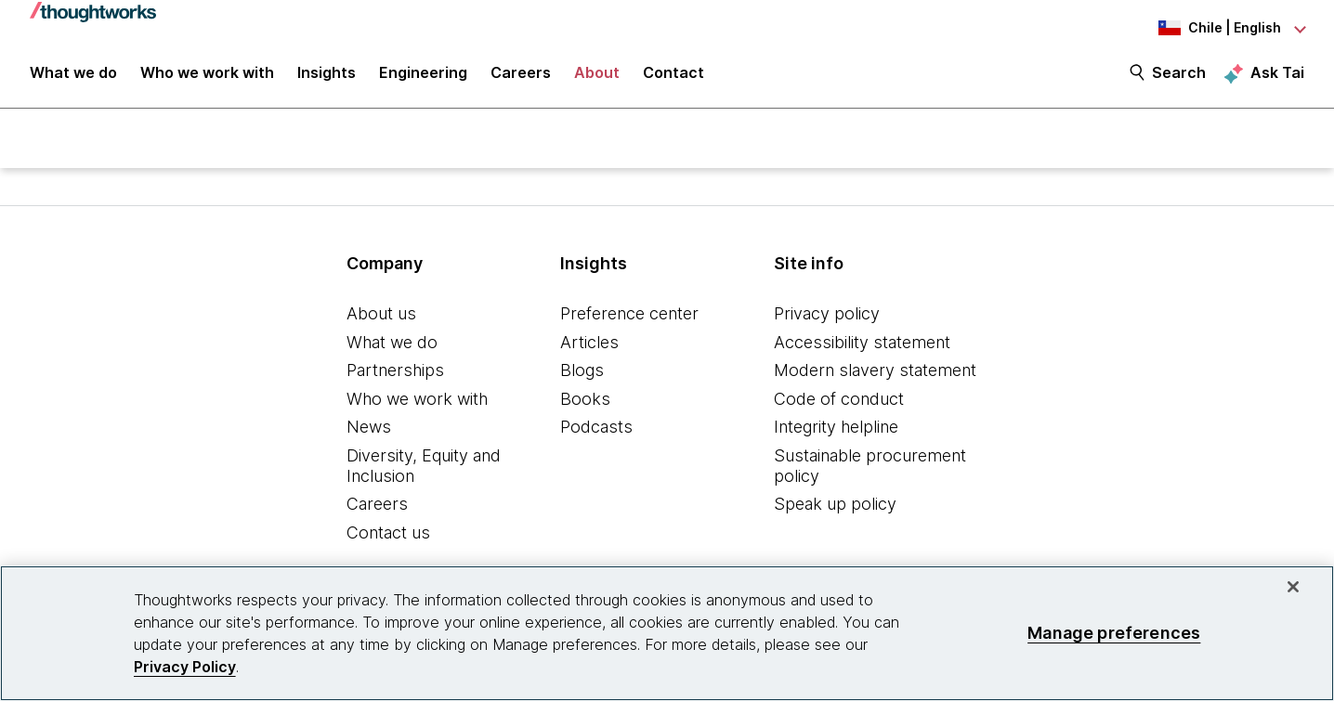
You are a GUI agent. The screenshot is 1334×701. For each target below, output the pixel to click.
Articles (589, 345)
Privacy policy (827, 316)
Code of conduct (839, 401)
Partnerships (395, 373)
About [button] (597, 76)
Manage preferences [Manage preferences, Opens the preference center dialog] (1113, 633)
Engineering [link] (423, 76)
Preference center (629, 316)
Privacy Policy (185, 666)
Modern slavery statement (875, 373)
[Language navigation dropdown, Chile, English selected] (1202, 28)
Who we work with (417, 401)
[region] (667, 633)
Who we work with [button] (207, 76)
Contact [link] (673, 76)
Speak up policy (835, 506)
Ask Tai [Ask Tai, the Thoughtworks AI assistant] (1277, 75)
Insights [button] (326, 76)
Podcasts (596, 429)
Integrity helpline (836, 429)
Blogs (582, 373)
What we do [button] (73, 76)
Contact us (388, 535)
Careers (377, 506)
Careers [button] (520, 76)
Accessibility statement (862, 345)
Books (585, 401)
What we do (392, 345)
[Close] (1293, 586)
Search (1179, 76)
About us (381, 316)
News (369, 429)
